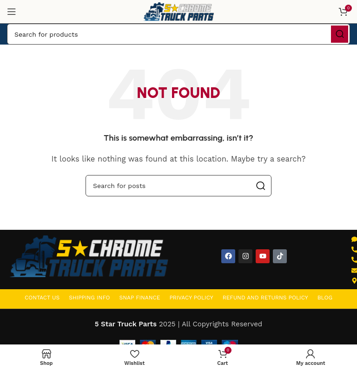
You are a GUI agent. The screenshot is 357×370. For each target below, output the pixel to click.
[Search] (178, 34)
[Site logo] (178, 11)
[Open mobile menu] (11, 11)
